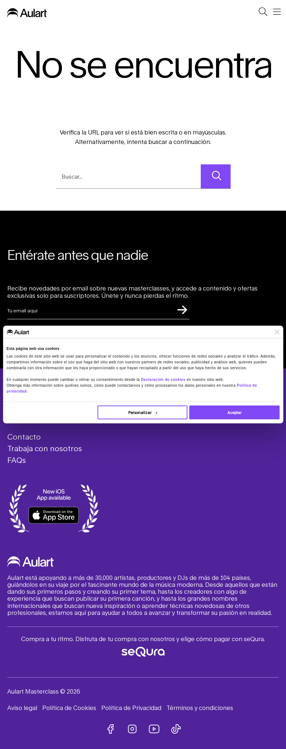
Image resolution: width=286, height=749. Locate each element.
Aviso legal (22, 707)
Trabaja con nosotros (44, 448)
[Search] (215, 176)
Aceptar (234, 412)
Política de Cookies (69, 707)
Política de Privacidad (131, 707)
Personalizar (142, 412)
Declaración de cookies (163, 380)
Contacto (24, 436)
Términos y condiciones (199, 707)
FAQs (16, 460)
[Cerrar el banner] (276, 331)
